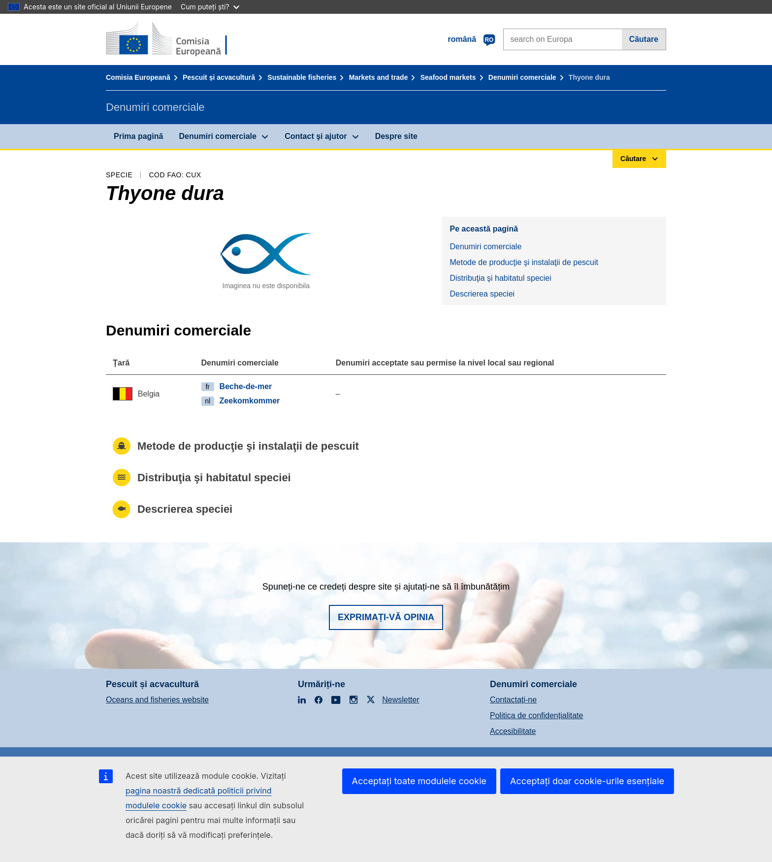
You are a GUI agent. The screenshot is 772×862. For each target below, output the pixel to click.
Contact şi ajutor (316, 136)
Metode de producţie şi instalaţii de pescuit (524, 262)
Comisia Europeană (138, 77)
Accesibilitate (513, 731)
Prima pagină (138, 136)
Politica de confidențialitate (536, 715)
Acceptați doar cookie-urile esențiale (587, 781)
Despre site (396, 136)
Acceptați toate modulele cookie (419, 781)
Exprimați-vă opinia (386, 617)
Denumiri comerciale (522, 77)
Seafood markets (448, 77)
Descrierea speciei (482, 294)
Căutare (644, 39)
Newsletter (400, 700)
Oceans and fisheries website (157, 700)
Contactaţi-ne (513, 700)
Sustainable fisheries (301, 77)
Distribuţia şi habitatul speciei (500, 278)
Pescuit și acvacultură (219, 77)
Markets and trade (378, 77)
